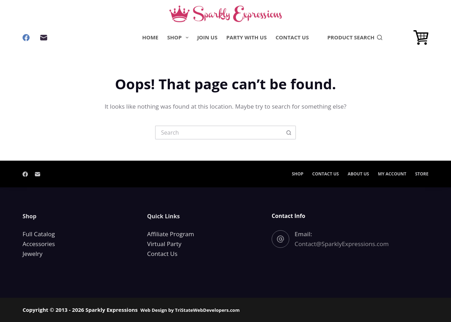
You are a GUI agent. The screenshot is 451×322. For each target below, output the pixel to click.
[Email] (43, 37)
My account (392, 174)
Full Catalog (39, 234)
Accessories (39, 244)
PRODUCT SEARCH (354, 37)
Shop (179, 37)
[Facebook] (26, 37)
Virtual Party (164, 244)
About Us (358, 174)
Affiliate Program (170, 234)
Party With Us (246, 37)
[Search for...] (218, 132)
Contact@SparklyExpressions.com (342, 244)
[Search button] (289, 132)
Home (150, 37)
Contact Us (292, 37)
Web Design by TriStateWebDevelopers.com (190, 310)
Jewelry (33, 254)
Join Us (207, 37)
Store (421, 174)
